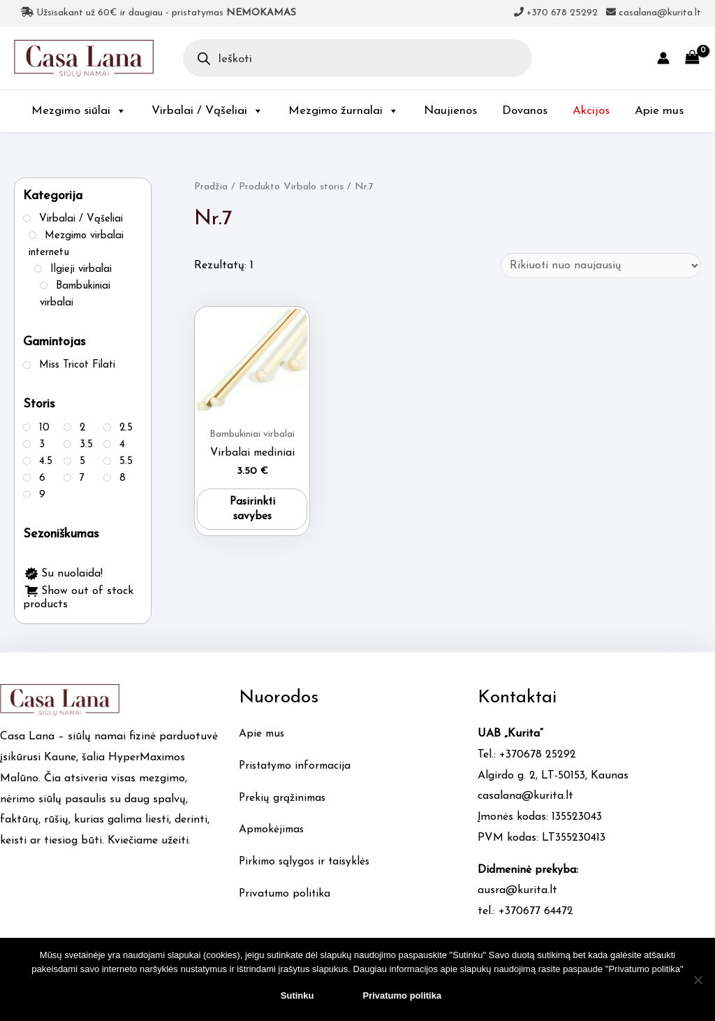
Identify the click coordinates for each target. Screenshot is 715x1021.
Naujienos (450, 111)
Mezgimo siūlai (78, 111)
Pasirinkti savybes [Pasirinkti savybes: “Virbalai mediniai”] (252, 510)
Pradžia (211, 187)
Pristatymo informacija (297, 766)
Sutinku (297, 995)
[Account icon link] (663, 58)
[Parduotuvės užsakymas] (598, 265)
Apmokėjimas (273, 829)
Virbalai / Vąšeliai (207, 111)
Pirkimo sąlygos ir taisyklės (307, 861)
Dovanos (524, 111)
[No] (698, 980)
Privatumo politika (286, 893)
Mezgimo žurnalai (343, 111)
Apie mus (659, 111)
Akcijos (591, 111)
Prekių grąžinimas (283, 798)
